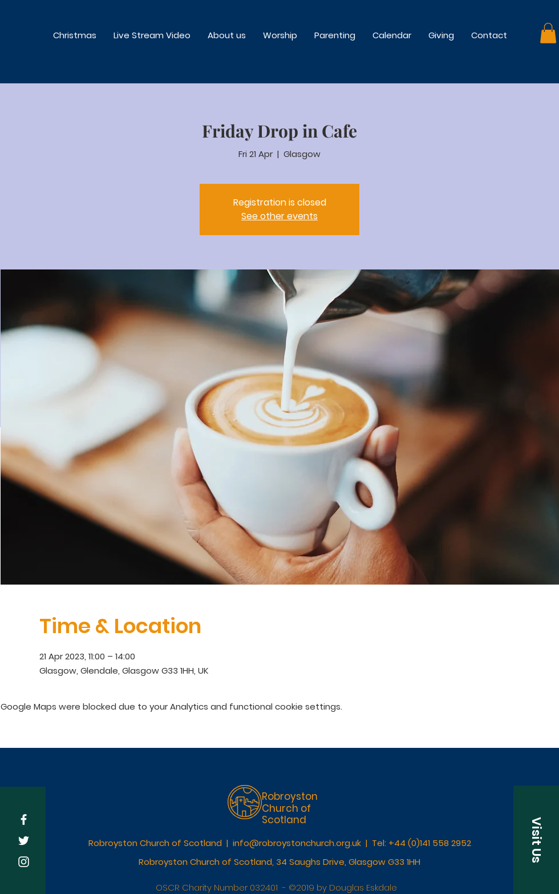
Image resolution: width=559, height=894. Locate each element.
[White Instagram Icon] (24, 862)
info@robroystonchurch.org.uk (297, 843)
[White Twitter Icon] (24, 840)
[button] (280, 35)
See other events (279, 216)
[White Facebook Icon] (24, 819)
